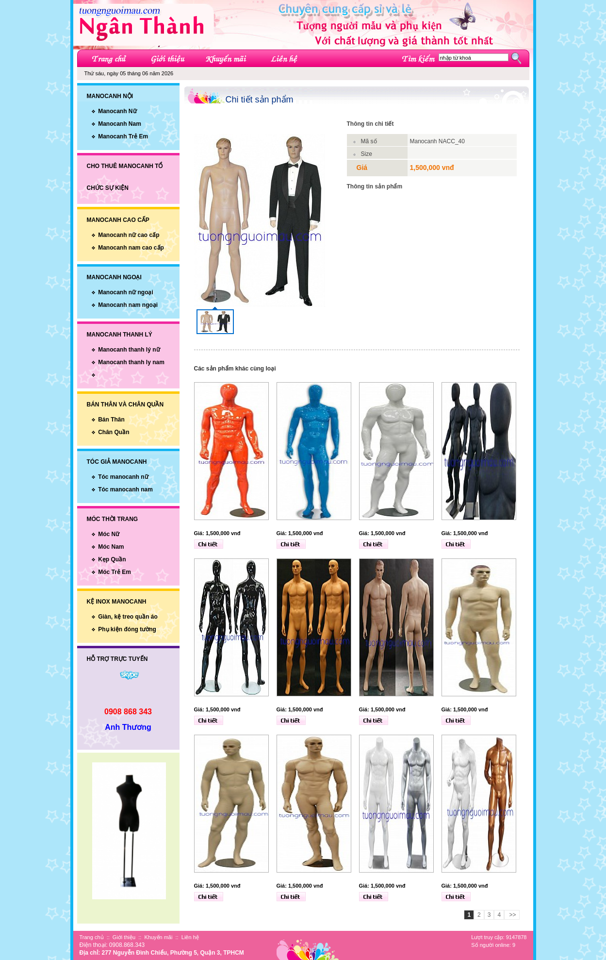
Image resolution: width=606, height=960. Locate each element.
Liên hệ (190, 937)
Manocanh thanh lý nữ (129, 349)
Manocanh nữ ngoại (125, 292)
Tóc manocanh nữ (123, 476)
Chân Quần (113, 432)
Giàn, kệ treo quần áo (128, 616)
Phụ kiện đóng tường (127, 629)
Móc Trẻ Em (114, 572)
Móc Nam (111, 546)
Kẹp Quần (112, 559)
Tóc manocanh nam (125, 489)
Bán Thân (111, 419)
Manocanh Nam (119, 123)
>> (512, 914)
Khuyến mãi (158, 937)
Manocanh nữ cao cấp (128, 235)
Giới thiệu (124, 937)
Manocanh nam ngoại (128, 305)
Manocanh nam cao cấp (131, 247)
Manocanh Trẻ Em (123, 136)
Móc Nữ (108, 534)
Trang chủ (92, 937)
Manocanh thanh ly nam (131, 362)
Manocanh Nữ (117, 111)
